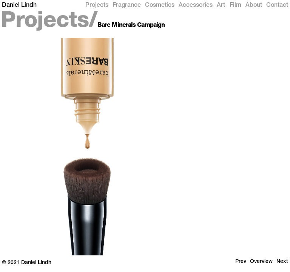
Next (282, 261)
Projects (96, 6)
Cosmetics (159, 6)
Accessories (196, 6)
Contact (277, 6)
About (253, 6)
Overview (261, 261)
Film (235, 6)
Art (221, 6)
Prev (240, 261)
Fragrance (127, 6)
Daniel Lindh (19, 6)
